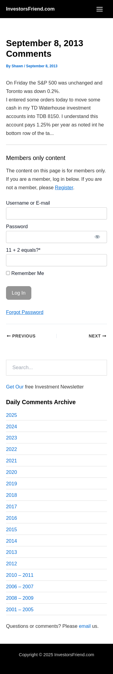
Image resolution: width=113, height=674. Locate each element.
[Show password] (97, 237)
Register (64, 187)
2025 (11, 415)
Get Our (15, 386)
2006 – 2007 (19, 586)
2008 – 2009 (19, 598)
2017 (11, 506)
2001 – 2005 (19, 609)
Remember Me (25, 273)
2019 (11, 483)
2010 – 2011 (19, 575)
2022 (11, 449)
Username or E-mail (28, 203)
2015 (11, 529)
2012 (11, 563)
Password (17, 226)
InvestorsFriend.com (30, 8)
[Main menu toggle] (99, 9)
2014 (11, 541)
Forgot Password (24, 312)
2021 (11, 460)
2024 (11, 426)
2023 (11, 437)
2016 (11, 518)
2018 (11, 495)
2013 (11, 552)
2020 (11, 472)
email (85, 626)
